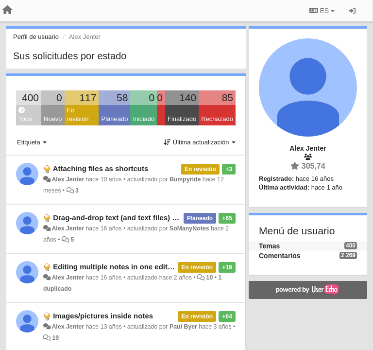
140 (187, 97)
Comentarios (280, 256)
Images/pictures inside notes (103, 316)
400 (30, 97)
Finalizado (182, 118)
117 (87, 97)
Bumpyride (185, 179)
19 (55, 337)
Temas (269, 246)
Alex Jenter (67, 179)
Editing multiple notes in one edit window (124, 266)
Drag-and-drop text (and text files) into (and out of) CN (146, 217)
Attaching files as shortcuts (101, 168)
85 (227, 97)
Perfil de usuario (36, 36)
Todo (25, 115)
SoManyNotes (189, 228)
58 (122, 97)
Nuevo (53, 118)
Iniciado (143, 118)
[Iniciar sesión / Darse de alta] (352, 10)
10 (209, 277)
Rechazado (217, 118)
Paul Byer (183, 326)
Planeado (114, 118)
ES (322, 11)
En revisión (78, 114)
